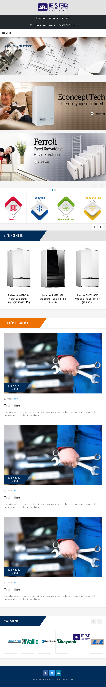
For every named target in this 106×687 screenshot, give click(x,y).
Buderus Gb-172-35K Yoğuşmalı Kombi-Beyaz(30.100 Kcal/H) (19, 299)
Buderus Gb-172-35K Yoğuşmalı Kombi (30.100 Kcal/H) (53, 299)
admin (15, 398)
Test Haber (12, 406)
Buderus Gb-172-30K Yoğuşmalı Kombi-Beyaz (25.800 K (87, 299)
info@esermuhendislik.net (44, 25)
